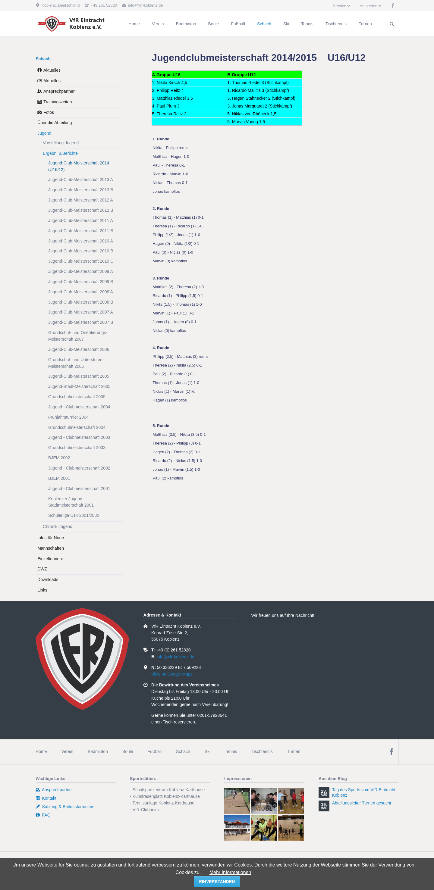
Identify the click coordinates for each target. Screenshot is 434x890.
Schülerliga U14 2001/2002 (73, 515)
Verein (67, 751)
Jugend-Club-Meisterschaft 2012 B (80, 210)
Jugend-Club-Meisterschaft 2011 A (80, 220)
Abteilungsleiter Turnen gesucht (361, 803)
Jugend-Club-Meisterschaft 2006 (78, 349)
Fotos (48, 112)
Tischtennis (261, 751)
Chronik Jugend (57, 526)
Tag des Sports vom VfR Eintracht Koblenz (363, 792)
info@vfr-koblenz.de (175, 656)
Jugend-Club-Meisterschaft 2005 (78, 376)
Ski (207, 751)
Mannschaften (50, 548)
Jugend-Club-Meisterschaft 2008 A (80, 291)
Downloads (47, 579)
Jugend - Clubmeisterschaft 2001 (79, 488)
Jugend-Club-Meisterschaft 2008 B (80, 302)
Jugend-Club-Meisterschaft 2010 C (80, 261)
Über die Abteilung (54, 122)
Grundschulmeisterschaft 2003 (76, 447)
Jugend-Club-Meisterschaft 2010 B (80, 250)
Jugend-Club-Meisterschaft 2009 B (80, 281)
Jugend (44, 133)
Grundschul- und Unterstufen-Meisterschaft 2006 (76, 363)
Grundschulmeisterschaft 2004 (76, 427)
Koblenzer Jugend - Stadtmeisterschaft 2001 (71, 502)
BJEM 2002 (59, 457)
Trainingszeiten (57, 101)
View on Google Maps (172, 674)
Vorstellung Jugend (61, 142)
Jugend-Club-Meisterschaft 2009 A (80, 271)
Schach (43, 58)
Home (41, 751)
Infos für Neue (50, 537)
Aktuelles (52, 70)
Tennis (231, 751)
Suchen (391, 24)
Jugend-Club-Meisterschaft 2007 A (80, 312)
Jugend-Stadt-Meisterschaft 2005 (79, 386)
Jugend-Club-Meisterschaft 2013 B (80, 189)
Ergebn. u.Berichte (60, 153)
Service (339, 6)
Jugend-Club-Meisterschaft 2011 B (80, 230)
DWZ (42, 569)
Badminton (98, 751)
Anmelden (368, 6)
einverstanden (217, 881)
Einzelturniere (50, 558)
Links (42, 590)
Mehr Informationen (230, 872)
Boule (127, 751)
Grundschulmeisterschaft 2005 (76, 396)
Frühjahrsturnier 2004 (68, 417)
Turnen (293, 751)
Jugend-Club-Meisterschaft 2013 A (80, 179)
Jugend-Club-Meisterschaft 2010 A (80, 241)
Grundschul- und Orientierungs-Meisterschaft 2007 (77, 336)
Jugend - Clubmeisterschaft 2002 (79, 468)
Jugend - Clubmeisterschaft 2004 (79, 406)
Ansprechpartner (59, 91)
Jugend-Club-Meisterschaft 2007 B (80, 322)
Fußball (155, 751)
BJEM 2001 (59, 478)
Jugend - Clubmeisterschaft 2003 (79, 437)
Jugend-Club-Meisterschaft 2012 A (80, 200)
